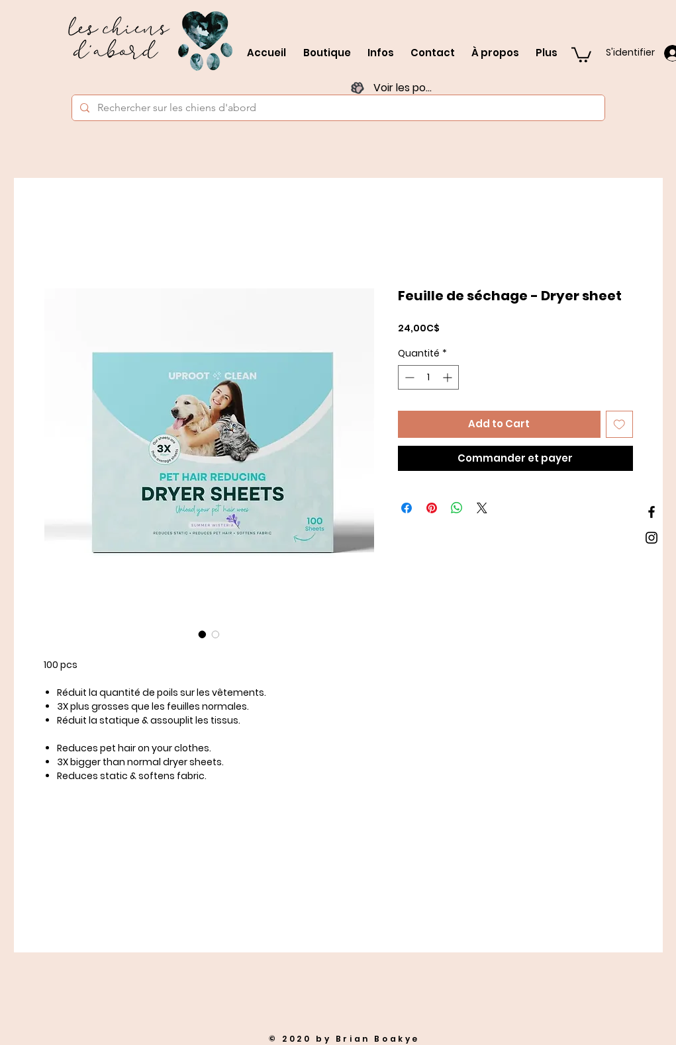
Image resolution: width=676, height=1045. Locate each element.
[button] (581, 54)
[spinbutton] (428, 377)
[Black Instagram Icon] (651, 538)
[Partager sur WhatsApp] (457, 508)
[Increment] (448, 377)
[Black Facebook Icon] (651, 512)
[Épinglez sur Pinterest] (432, 508)
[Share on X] (482, 508)
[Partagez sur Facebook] (406, 508)
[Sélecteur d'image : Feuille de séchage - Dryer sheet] (202, 634)
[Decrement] (408, 377)
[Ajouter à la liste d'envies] (619, 424)
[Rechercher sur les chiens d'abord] (337, 107)
